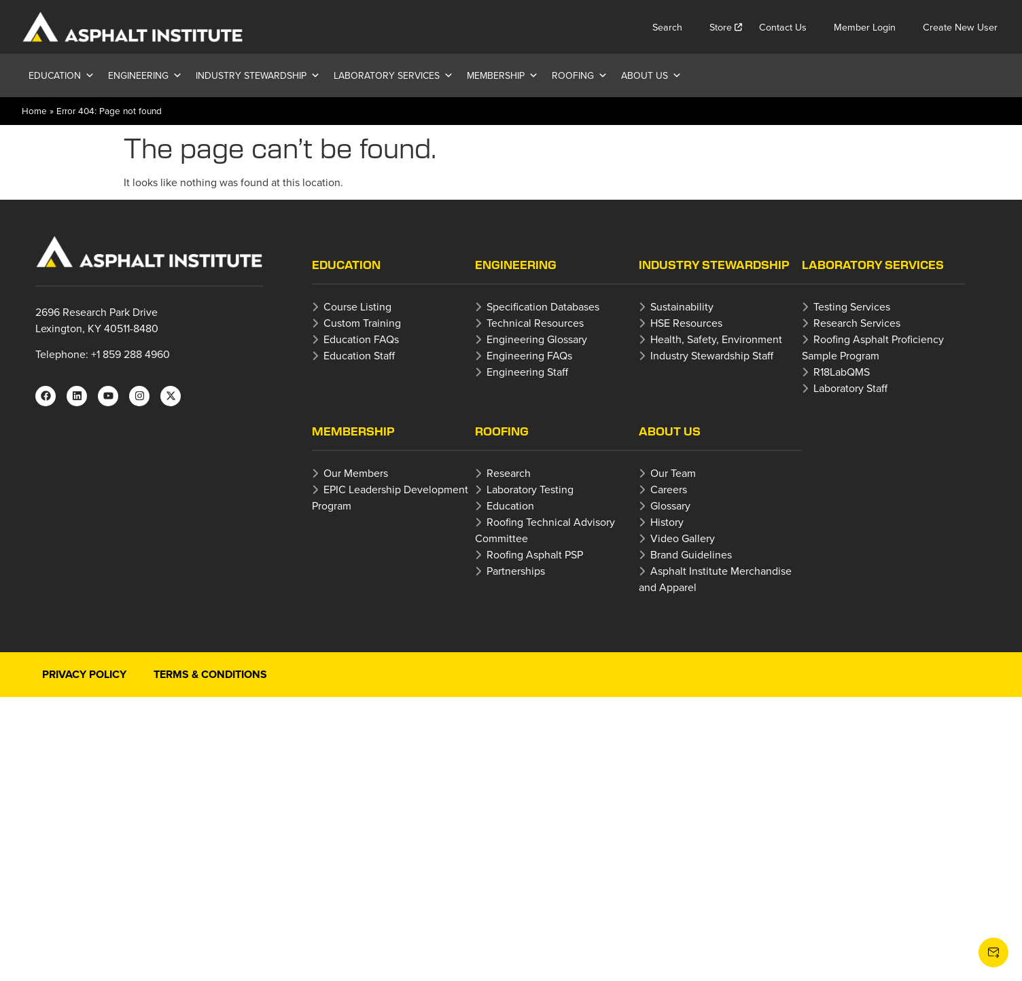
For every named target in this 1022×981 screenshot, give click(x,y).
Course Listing (357, 306)
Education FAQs (361, 339)
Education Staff (359, 355)
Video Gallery (682, 538)
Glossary (670, 505)
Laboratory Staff (850, 387)
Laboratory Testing (530, 489)
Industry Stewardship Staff (711, 355)
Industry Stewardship (258, 75)
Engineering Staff (527, 371)
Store (720, 27)
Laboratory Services (393, 75)
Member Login (865, 27)
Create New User (960, 27)
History (667, 521)
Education (61, 75)
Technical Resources (535, 322)
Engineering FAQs (529, 355)
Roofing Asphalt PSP (535, 554)
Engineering (145, 75)
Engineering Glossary (537, 339)
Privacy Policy (84, 674)
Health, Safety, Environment (716, 339)
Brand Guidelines (691, 554)
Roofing (579, 75)
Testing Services (851, 306)
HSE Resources (686, 322)
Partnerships (516, 570)
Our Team (673, 472)
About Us (651, 75)
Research (509, 472)
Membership (502, 75)
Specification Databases (543, 306)
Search (667, 27)
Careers (668, 489)
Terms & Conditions (210, 674)
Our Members (355, 472)
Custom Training (362, 322)
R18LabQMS (841, 371)
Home (34, 110)
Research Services (856, 322)
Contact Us (783, 27)
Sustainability (681, 306)
